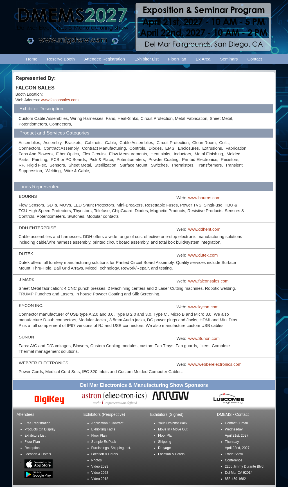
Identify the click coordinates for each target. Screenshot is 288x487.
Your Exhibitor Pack (172, 423)
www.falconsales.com (60, 100)
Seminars (229, 59)
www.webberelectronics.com (214, 364)
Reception (32, 448)
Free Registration (37, 423)
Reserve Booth (61, 59)
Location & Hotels (37, 454)
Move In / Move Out (173, 429)
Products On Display (39, 429)
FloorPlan (177, 59)
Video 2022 (100, 473)
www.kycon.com (203, 306)
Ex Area (203, 59)
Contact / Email (236, 423)
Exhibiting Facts (103, 429)
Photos (96, 460)
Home (31, 59)
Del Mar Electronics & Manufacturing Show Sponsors (144, 385)
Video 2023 (100, 466)
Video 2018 (100, 479)
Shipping (164, 442)
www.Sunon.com (204, 338)
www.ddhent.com (204, 229)
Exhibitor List (146, 59)
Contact (255, 59)
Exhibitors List (35, 435)
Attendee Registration (104, 59)
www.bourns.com (204, 197)
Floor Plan (32, 442)
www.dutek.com (203, 255)
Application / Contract (107, 423)
